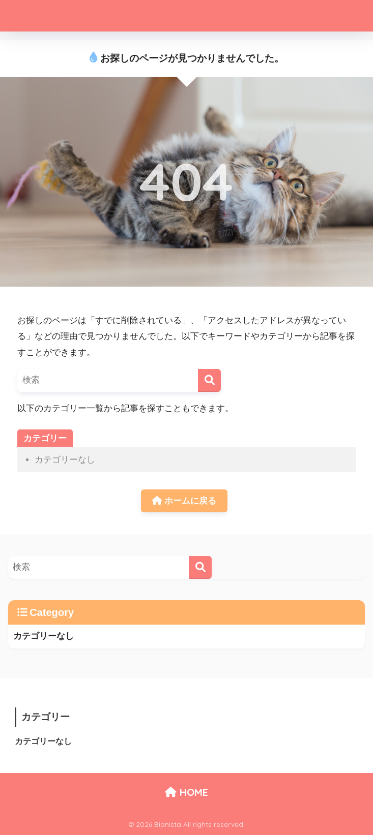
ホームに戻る (184, 501)
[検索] (209, 380)
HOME (186, 792)
